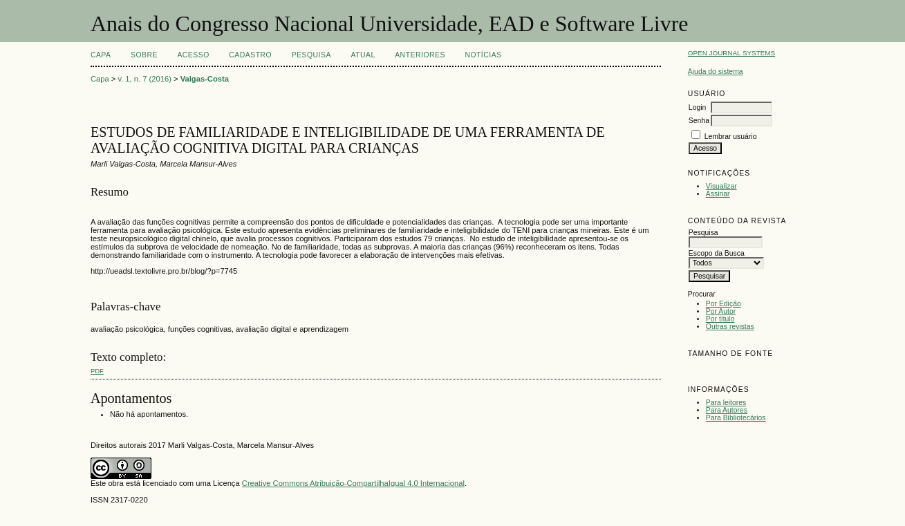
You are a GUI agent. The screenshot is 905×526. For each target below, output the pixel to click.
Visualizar (721, 186)
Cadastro (250, 55)
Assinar (718, 194)
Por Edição (723, 304)
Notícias (483, 55)
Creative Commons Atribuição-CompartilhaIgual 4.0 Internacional (353, 483)
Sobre (144, 55)
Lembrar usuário (731, 136)
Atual (363, 55)
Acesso (193, 55)
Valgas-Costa (204, 79)
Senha (699, 120)
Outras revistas (730, 326)
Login (697, 107)
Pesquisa (311, 55)
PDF (97, 371)
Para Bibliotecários (736, 418)
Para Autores (726, 410)
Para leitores (726, 402)
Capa (101, 55)
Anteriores (420, 55)
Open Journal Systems (731, 53)
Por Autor (721, 311)
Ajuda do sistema (715, 71)
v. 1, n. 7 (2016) (144, 79)
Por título (720, 319)
